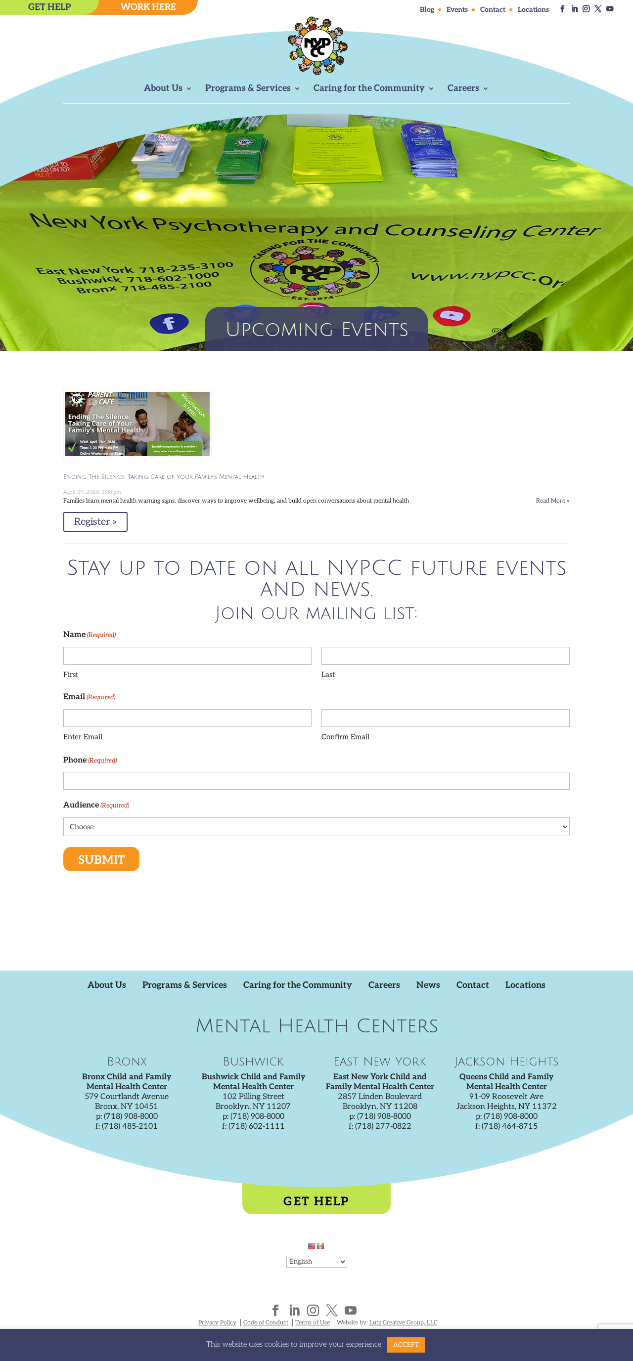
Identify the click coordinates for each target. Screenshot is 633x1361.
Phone (90, 760)
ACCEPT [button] (406, 1345)
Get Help (316, 1201)
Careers (463, 89)
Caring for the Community (369, 89)
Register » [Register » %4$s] (95, 522)
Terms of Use (312, 1322)
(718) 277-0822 (383, 1126)
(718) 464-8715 (510, 1126)
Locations (533, 10)
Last (328, 674)
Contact (492, 10)
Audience (96, 805)
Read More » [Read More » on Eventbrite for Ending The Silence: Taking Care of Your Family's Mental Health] (553, 501)
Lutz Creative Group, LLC (403, 1322)
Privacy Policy (217, 1322)
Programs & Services (248, 89)
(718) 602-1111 (256, 1126)
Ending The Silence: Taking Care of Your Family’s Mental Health (164, 477)
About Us (163, 89)
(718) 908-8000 (131, 1116)
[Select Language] (316, 1262)
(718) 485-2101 (130, 1126)
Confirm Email (345, 736)
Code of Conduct (265, 1322)
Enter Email (82, 736)
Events (457, 10)
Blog (427, 10)
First (70, 674)
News (430, 985)
